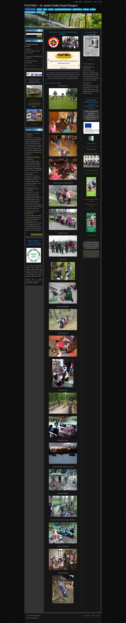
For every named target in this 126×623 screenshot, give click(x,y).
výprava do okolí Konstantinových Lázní (89, 67)
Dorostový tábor (87, 82)
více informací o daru (34, 100)
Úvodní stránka (78, 1)
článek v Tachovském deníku (91, 170)
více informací (34, 124)
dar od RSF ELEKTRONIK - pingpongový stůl (33, 211)
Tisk (101, 1)
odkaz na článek (91, 235)
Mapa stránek (88, 1)
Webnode (36, 618)
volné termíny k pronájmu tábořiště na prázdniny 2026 (33, 157)
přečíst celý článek (91, 143)
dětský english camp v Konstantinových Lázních (32, 188)
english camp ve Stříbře (32, 172)
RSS (95, 1)
